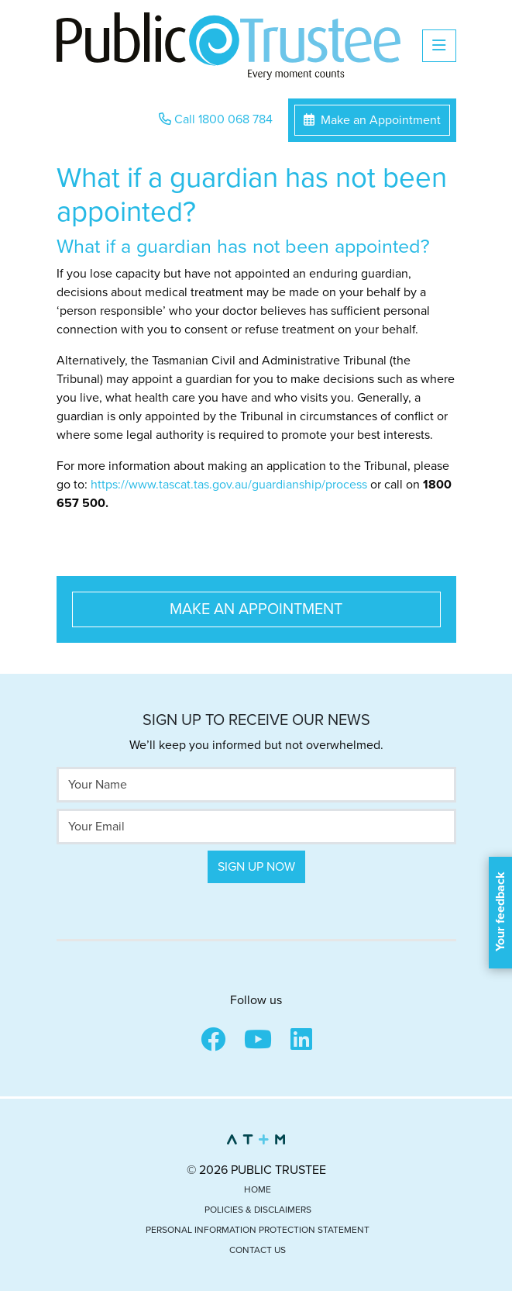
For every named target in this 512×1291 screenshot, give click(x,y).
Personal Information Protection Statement (257, 1229)
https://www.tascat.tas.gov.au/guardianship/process (229, 484)
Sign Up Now (256, 867)
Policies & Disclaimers (257, 1209)
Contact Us (257, 1249)
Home (257, 1189)
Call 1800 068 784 (216, 119)
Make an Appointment (372, 120)
